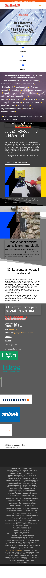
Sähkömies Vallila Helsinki (12, 569)
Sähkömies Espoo (16, 480)
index (32, 572)
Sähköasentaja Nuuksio (14, 515)
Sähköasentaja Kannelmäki (30, 510)
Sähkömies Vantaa (22, 574)
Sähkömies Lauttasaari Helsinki (13, 562)
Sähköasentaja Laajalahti (15, 500)
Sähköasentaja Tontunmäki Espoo (22, 537)
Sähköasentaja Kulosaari (30, 522)
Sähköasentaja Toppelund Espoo (22, 542)
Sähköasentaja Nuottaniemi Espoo (16, 546)
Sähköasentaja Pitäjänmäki (29, 509)
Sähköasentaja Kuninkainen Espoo (22, 534)
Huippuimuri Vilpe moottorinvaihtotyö (22, 551)
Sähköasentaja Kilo (15, 507)
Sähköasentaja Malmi (15, 519)
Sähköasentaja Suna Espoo (31, 529)
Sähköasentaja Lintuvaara (30, 490)
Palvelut (8, 353)
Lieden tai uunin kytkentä (32, 552)
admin (10, 459)
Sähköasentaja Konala (14, 509)
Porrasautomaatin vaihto (31, 556)
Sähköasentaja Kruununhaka (14, 522)
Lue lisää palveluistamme (17, 162)
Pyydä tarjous (23, 39)
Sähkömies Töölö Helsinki (30, 566)
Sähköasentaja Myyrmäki (29, 515)
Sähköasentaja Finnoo (12, 524)
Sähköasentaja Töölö (28, 517)
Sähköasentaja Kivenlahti (30, 497)
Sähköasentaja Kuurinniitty (14, 482)
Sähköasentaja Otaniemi (15, 504)
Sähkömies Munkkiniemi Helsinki (22, 561)
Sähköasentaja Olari (29, 500)
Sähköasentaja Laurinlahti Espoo (22, 525)
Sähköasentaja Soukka (29, 502)
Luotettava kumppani (13, 361)
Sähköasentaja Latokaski (30, 505)
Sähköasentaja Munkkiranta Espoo (29, 524)
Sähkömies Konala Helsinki (31, 562)
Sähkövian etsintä (32, 546)
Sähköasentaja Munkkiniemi (14, 510)
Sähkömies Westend (13, 567)
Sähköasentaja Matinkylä (13, 492)
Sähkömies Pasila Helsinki (14, 566)
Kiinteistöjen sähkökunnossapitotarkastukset (22, 547)
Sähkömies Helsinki (23, 557)
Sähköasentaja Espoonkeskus (30, 492)
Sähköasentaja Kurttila (30, 504)
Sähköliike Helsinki (28, 480)
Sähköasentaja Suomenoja (14, 499)
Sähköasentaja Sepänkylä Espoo (22, 531)
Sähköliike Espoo (29, 485)
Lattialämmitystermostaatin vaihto (14, 552)
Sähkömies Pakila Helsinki (30, 571)
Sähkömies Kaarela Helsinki (14, 571)
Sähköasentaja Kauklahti (14, 497)
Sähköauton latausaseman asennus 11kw (22, 549)
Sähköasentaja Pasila (14, 512)
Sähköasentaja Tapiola (30, 494)
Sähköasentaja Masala (32, 527)
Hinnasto (8, 349)
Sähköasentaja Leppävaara (15, 494)
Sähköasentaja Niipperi (29, 514)
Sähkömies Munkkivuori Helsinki (30, 569)
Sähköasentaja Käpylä (15, 514)
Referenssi (14, 559)
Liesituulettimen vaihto (15, 554)
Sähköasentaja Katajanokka (13, 520)
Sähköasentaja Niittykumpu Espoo (22, 541)
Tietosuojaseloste (11, 357)
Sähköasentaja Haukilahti (30, 499)
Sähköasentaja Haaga (15, 517)
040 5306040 (12, 342)
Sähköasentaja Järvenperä (14, 505)
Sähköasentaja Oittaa (28, 507)
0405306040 (23, 126)
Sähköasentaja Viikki (28, 519)
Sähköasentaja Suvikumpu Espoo (22, 539)
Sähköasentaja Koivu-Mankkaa (13, 536)
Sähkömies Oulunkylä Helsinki (28, 567)
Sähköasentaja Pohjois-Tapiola (31, 536)
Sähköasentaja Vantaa (16, 484)
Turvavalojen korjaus (10, 557)
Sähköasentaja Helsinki (16, 485)
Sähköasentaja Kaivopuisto (30, 520)
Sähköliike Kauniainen (30, 487)
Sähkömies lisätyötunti (29, 554)
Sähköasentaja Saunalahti (30, 495)
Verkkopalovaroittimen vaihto (14, 556)
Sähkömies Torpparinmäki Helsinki (19, 572)
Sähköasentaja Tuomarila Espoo (14, 529)
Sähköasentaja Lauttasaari (29, 512)
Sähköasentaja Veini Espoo (32, 532)
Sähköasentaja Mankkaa (14, 490)
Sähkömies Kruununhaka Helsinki (30, 564)
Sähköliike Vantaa (29, 484)
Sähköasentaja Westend (14, 495)
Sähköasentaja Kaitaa (15, 502)
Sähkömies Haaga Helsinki (26, 559)
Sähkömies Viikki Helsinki (12, 564)
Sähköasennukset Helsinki (30, 482)
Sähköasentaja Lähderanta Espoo (14, 532)
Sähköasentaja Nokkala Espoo (22, 544)
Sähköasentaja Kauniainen (15, 487)
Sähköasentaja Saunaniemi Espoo (15, 527)
